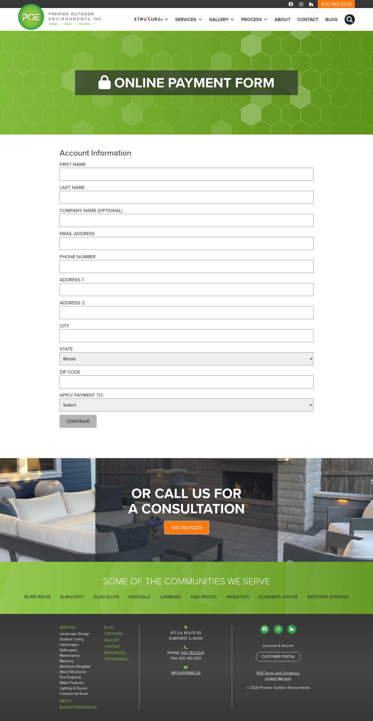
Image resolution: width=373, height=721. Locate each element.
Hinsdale (139, 596)
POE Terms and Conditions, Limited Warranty (278, 675)
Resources (114, 653)
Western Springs (328, 596)
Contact (307, 19)
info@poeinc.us (185, 673)
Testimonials (116, 659)
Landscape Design (74, 633)
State (66, 349)
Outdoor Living (71, 639)
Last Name (72, 187)
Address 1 (71, 279)
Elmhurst (72, 596)
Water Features (72, 682)
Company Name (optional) (91, 210)
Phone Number (78, 256)
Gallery (218, 19)
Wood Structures (73, 672)
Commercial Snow (74, 693)
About (282, 19)
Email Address (77, 233)
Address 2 (72, 302)
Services (185, 19)
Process (251, 19)
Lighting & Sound (73, 688)
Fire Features (70, 677)
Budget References (78, 707)
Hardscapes (69, 644)
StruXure (113, 633)
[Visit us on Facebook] (291, 4)
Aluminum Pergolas (75, 666)
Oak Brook (204, 596)
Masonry (66, 661)
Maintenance (70, 655)
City (64, 326)
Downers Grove (278, 596)
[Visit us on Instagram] (301, 4)
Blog (331, 19)
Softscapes (68, 650)
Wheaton (237, 596)
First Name (73, 164)
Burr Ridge (37, 596)
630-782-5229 (336, 4)
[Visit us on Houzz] (311, 4)
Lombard (170, 596)
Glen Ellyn (106, 596)
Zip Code (70, 372)
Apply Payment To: (82, 395)
